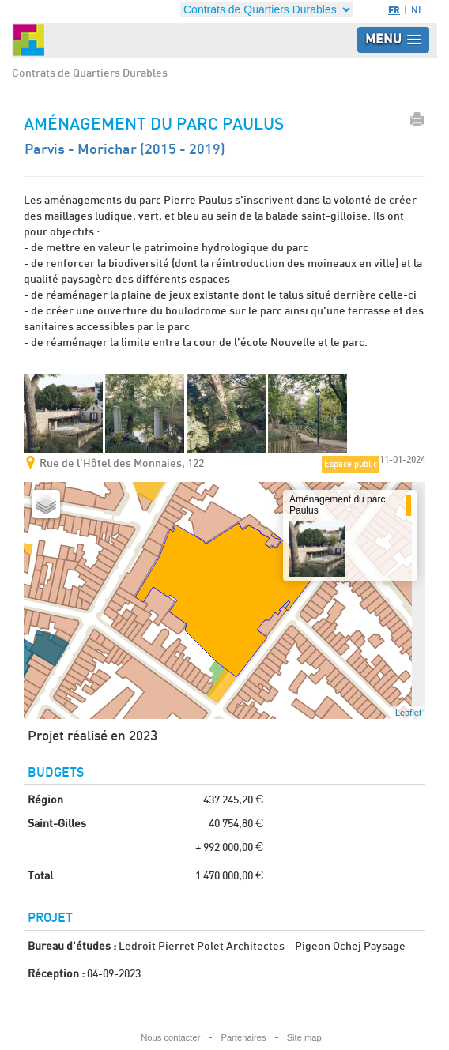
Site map (304, 1037)
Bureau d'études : (72, 946)
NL (417, 10)
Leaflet (408, 712)
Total (40, 876)
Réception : (56, 974)
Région (45, 800)
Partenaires (243, 1037)
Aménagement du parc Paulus (337, 504)
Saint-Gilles (57, 824)
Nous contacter (170, 1037)
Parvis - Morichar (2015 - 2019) (125, 150)
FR (394, 10)
